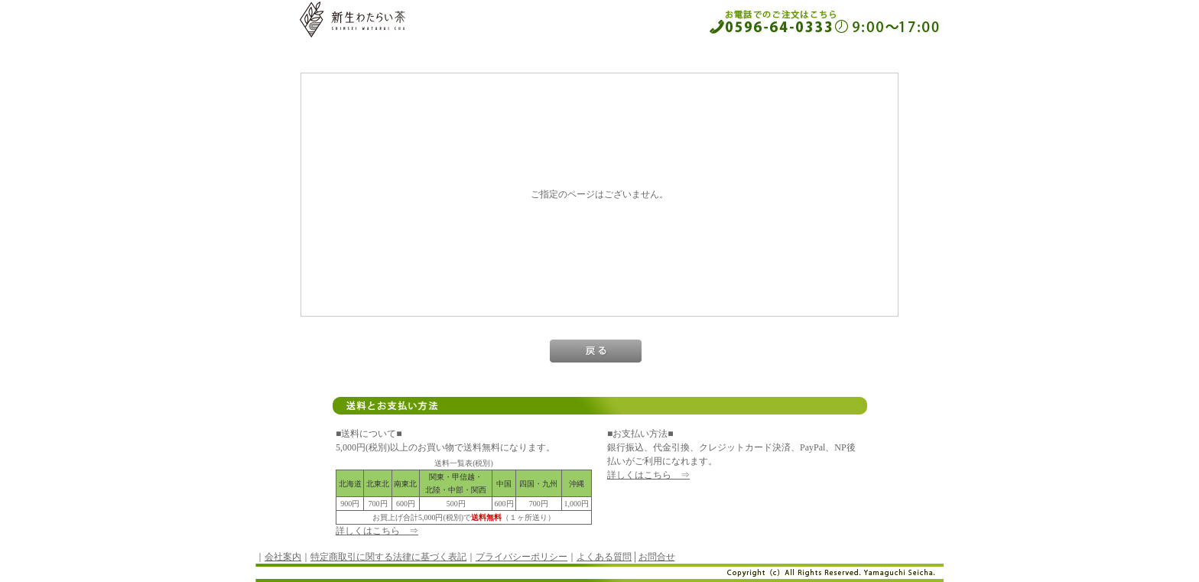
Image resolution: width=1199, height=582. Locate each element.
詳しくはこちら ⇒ (377, 530)
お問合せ (656, 556)
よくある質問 (604, 556)
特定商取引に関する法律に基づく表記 (388, 556)
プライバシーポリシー (521, 556)
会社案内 (283, 556)
